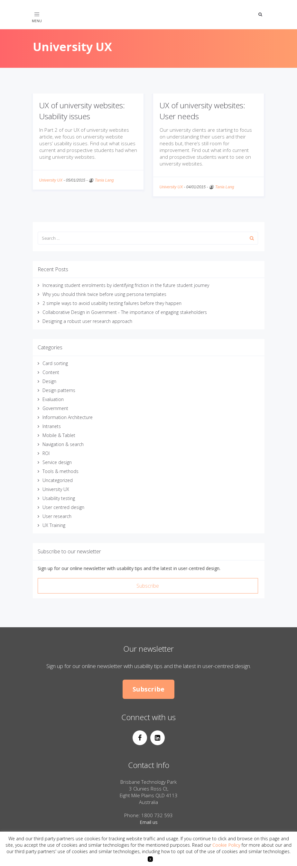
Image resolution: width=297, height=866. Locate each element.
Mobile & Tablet (58, 435)
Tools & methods (60, 471)
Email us (149, 822)
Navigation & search (63, 444)
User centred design (63, 507)
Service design (57, 462)
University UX (51, 180)
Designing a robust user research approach (87, 321)
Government (55, 408)
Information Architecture (67, 417)
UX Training (53, 525)
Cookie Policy (226, 845)
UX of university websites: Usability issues (82, 110)
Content (50, 372)
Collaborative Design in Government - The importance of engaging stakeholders (124, 312)
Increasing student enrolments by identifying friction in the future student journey (125, 285)
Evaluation (53, 399)
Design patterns (58, 390)
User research (56, 516)
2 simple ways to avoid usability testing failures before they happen (111, 303)
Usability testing (58, 498)
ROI (46, 453)
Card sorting (55, 363)
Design (49, 381)
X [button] (150, 859)
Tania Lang (104, 180)
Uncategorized (57, 480)
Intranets (51, 426)
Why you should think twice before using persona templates (104, 294)
